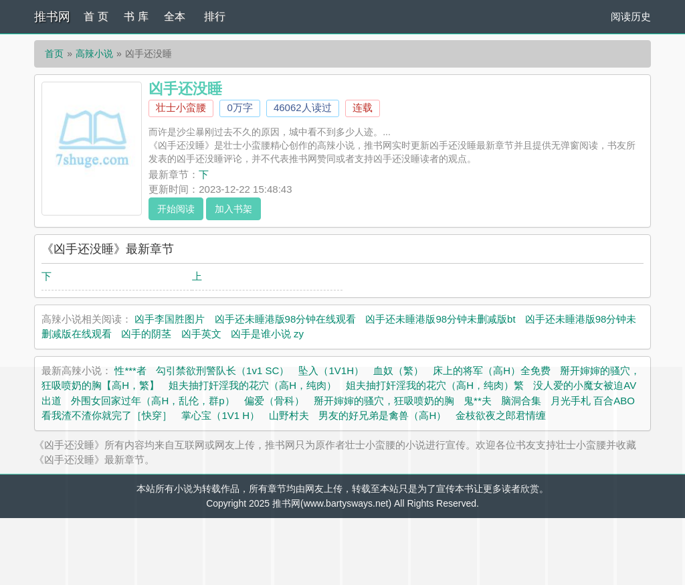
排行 (214, 16)
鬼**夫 (478, 400)
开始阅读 (176, 208)
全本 (174, 16)
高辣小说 (94, 53)
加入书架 (233, 208)
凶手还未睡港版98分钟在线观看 (286, 319)
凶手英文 (201, 333)
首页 (54, 53)
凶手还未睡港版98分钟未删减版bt (440, 319)
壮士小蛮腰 (181, 107)
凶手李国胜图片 (169, 319)
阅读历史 (631, 16)
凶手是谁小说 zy (267, 333)
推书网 (52, 16)
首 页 (96, 16)
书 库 (136, 16)
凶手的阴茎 (146, 333)
